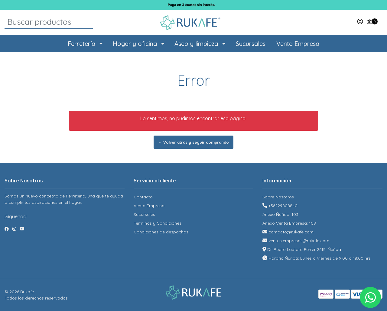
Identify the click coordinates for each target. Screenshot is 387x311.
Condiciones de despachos (161, 232)
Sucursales (250, 43)
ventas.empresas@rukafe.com (298, 240)
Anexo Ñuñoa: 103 (280, 214)
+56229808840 (283, 205)
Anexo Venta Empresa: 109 (289, 223)
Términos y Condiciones (157, 223)
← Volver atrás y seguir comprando (193, 142)
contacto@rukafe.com (291, 232)
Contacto (143, 197)
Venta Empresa (297, 43)
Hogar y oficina (135, 43)
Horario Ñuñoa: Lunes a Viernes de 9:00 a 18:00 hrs (319, 258)
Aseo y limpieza (196, 43)
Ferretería (81, 43)
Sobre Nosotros (278, 197)
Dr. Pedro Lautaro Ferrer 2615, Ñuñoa (304, 249)
